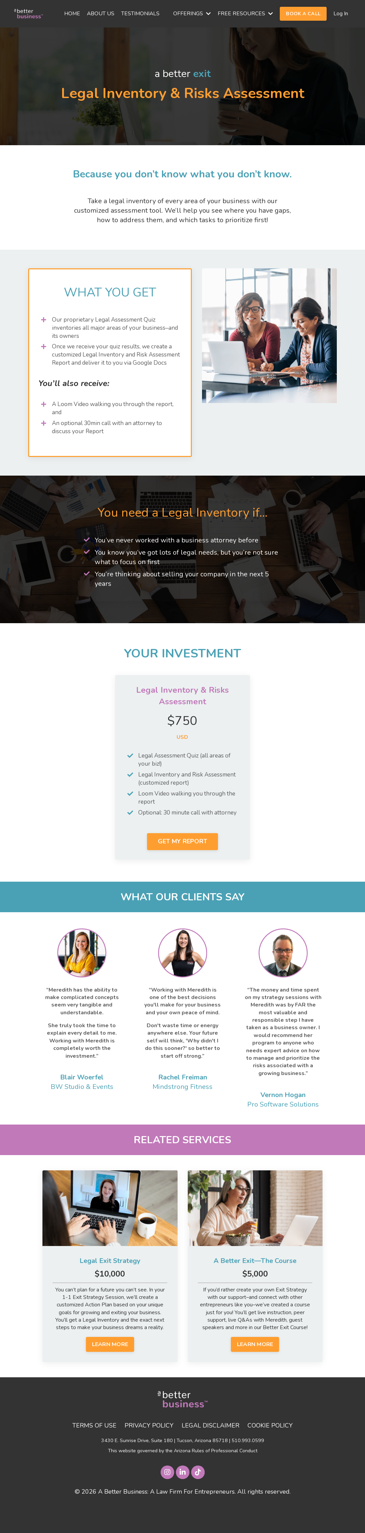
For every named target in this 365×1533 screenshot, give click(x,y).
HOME (71, 14)
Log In (340, 14)
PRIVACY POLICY (149, 1449)
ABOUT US (100, 14)
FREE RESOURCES (245, 14)
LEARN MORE (110, 1368)
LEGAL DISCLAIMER (211, 1449)
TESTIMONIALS (140, 14)
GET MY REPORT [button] (182, 865)
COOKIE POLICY (270, 1449)
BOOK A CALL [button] (303, 13)
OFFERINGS (192, 14)
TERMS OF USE (94, 1449)
